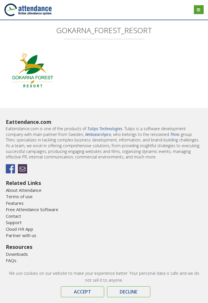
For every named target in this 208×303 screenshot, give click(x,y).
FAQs (11, 260)
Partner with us (21, 235)
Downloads (17, 254)
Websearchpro (98, 134)
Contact (13, 216)
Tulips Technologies (104, 128)
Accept (82, 292)
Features (15, 203)
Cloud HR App (19, 229)
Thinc (175, 134)
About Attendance (24, 190)
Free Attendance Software (32, 209)
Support (14, 222)
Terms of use (19, 196)
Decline (128, 292)
